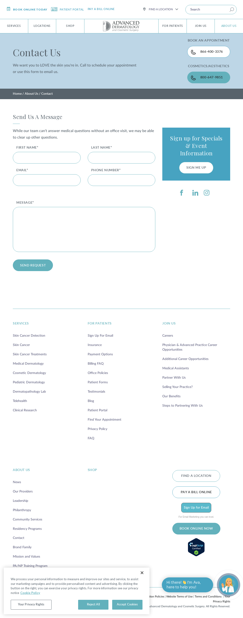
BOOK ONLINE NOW (196, 528)
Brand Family (22, 547)
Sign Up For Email (100, 335)
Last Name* (101, 147)
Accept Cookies (127, 604)
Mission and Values (26, 556)
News (17, 482)
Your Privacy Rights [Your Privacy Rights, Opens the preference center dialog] (31, 604)
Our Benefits (171, 396)
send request (33, 265)
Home (17, 93)
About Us (229, 25)
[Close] (142, 573)
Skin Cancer (21, 345)
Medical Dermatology (28, 363)
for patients (100, 323)
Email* (22, 170)
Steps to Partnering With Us (182, 405)
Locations (42, 25)
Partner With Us (174, 377)
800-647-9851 (211, 77)
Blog (91, 401)
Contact (18, 538)
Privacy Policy (97, 429)
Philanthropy (22, 510)
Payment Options (100, 354)
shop (92, 470)
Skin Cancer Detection (29, 335)
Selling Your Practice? (177, 387)
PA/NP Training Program (30, 566)
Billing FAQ (96, 363)
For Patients (172, 25)
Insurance (95, 345)
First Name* (27, 147)
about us (21, 470)
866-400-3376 (211, 51)
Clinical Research (25, 410)
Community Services (27, 519)
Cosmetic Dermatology (29, 373)
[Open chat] (228, 585)
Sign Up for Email (196, 507)
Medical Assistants (175, 368)
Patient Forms (98, 382)
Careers (167, 335)
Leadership (20, 501)
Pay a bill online (101, 9)
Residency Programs (27, 529)
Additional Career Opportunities (185, 359)
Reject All (93, 604)
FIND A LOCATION (196, 476)
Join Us (201, 25)
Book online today (27, 9)
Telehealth (20, 401)
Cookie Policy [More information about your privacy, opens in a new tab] (30, 593)
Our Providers (23, 491)
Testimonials (96, 391)
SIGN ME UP (196, 167)
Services (14, 25)
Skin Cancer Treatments (30, 354)
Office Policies (98, 373)
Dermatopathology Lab (29, 391)
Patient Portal (67, 9)
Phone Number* (106, 170)
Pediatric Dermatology (29, 382)
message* (25, 202)
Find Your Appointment (104, 419)
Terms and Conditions (208, 596)
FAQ (91, 438)
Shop (70, 25)
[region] (76, 591)
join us (169, 323)
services (21, 323)
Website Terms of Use (179, 596)
